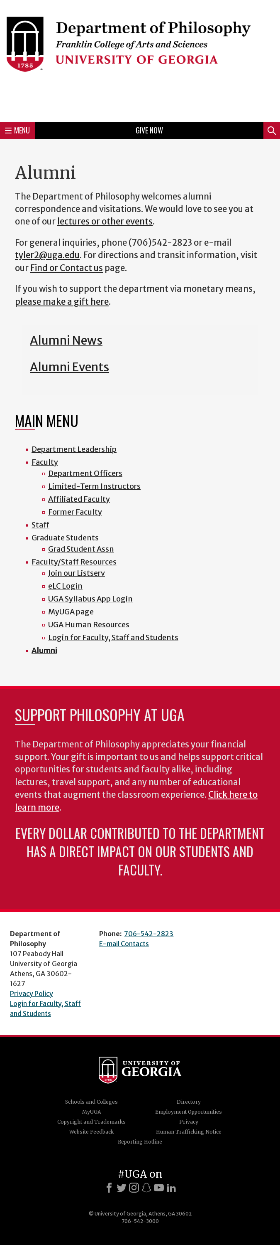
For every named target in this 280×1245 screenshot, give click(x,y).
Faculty (45, 462)
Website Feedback (91, 1132)
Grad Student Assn (81, 549)
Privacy (188, 1122)
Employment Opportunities (188, 1112)
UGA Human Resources (88, 624)
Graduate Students (65, 537)
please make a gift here (62, 301)
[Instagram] (134, 1188)
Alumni (44, 650)
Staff (40, 525)
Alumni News (66, 340)
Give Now (149, 130)
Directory (189, 1102)
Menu (17, 130)
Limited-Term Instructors (94, 486)
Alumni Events (69, 367)
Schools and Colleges (91, 1102)
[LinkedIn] (171, 1188)
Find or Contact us (66, 268)
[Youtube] (159, 1188)
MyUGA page (71, 611)
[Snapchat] (146, 1188)
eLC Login (65, 586)
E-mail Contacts (124, 943)
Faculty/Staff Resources (74, 562)
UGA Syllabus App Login (90, 599)
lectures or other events (105, 221)
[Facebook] (109, 1188)
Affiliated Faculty (79, 499)
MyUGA (91, 1112)
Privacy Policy (31, 993)
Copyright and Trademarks (91, 1122)
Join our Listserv (76, 573)
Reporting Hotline (140, 1142)
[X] (122, 1188)
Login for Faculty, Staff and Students (113, 637)
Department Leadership (74, 449)
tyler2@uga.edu (47, 255)
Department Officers (85, 473)
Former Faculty (75, 512)
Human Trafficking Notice (189, 1132)
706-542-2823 (148, 933)
